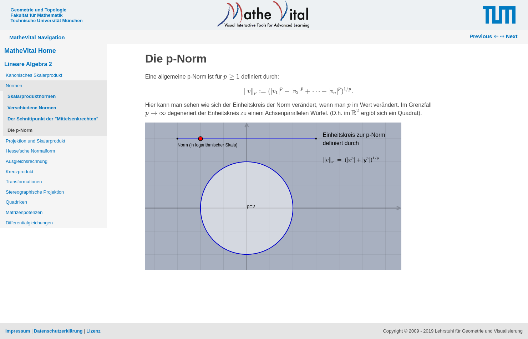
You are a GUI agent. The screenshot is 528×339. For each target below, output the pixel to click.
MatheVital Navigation (37, 37)
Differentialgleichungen (29, 222)
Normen (14, 85)
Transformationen (24, 181)
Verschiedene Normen (31, 107)
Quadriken (16, 202)
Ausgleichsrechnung (26, 161)
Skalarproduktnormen (31, 96)
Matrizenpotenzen (24, 212)
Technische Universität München (47, 20)
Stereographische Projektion (35, 192)
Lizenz (93, 331)
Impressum (17, 331)
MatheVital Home (30, 50)
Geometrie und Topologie (38, 10)
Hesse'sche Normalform (30, 151)
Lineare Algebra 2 (28, 64)
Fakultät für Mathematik (37, 15)
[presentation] (231, 77)
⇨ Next (509, 36)
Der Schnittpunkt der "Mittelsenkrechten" (52, 118)
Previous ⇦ (483, 36)
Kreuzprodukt (19, 171)
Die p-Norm (19, 130)
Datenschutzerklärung (58, 331)
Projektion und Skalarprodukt (35, 141)
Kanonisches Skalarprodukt (34, 75)
